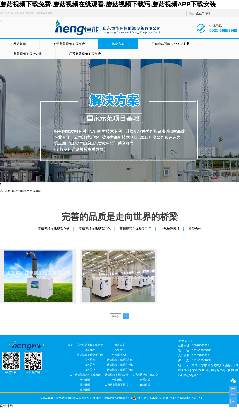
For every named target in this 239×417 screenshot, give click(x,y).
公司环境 (90, 349)
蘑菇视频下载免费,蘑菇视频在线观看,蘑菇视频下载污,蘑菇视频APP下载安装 (108, 4)
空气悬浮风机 (32, 191)
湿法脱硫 (85, 384)
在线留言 (145, 384)
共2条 (115, 316)
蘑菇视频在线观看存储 (54, 228)
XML (194, 397)
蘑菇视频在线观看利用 (135, 228)
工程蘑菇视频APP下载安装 (170, 44)
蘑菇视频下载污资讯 (27, 54)
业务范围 (90, 359)
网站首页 (19, 44)
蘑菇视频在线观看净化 (95, 228)
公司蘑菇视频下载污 (116, 384)
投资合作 (195, 228)
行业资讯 (116, 379)
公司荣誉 (90, 364)
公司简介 (90, 369)
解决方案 (118, 44)
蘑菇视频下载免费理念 (90, 354)
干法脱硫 (85, 379)
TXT (199, 397)
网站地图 (185, 397)
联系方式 (145, 379)
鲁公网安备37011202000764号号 (155, 397)
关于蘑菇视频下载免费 (69, 44)
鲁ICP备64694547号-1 (118, 397)
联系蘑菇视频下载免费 (85, 54)
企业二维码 (199, 13)
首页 (8, 191)
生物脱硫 (85, 389)
